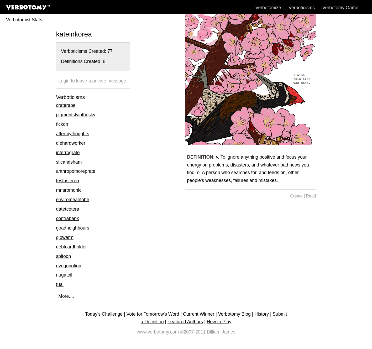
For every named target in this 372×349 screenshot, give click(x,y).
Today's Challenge (104, 314)
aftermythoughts (72, 133)
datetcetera (67, 209)
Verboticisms (302, 7)
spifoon (63, 256)
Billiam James (221, 332)
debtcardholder (71, 246)
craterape (66, 105)
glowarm (65, 237)
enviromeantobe (72, 199)
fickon (62, 124)
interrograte (68, 152)
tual (60, 284)
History (261, 314)
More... (65, 296)
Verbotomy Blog (234, 314)
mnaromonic (69, 190)
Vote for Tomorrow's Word (152, 314)
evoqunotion (68, 265)
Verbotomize (268, 7)
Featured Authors (185, 321)
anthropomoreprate (76, 171)
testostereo (67, 180)
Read (311, 196)
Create (296, 196)
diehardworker (70, 143)
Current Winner (198, 314)
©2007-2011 (193, 332)
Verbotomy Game (340, 7)
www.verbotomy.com (158, 332)
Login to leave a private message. (92, 81)
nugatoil (64, 275)
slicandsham (69, 162)
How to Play (219, 321)
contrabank (67, 218)
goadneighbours (72, 228)
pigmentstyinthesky (76, 114)
